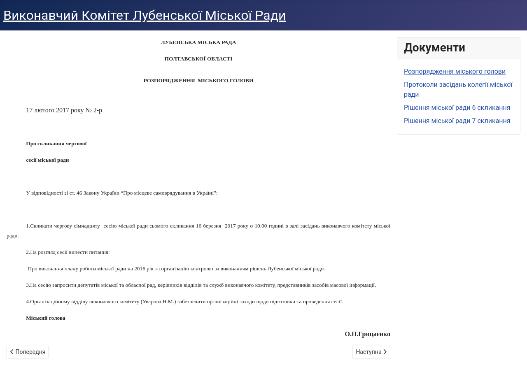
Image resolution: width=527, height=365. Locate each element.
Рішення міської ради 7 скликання (457, 121)
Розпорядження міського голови (455, 71)
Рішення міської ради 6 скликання (457, 108)
